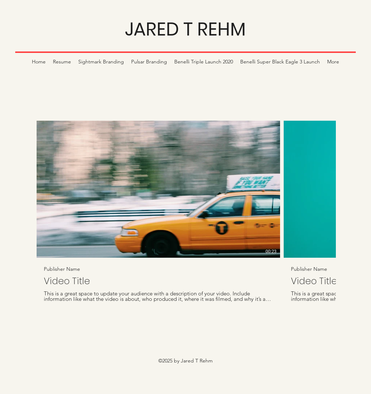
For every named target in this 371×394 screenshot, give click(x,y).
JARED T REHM (185, 29)
